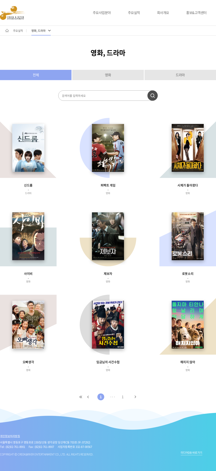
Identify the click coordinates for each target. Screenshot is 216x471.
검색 (152, 95)
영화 (108, 74)
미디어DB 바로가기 (191, 453)
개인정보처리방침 (10, 436)
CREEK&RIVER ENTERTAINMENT (13, 13)
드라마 (180, 74)
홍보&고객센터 (196, 12)
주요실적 (134, 12)
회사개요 (163, 12)
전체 (36, 74)
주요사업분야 (102, 12)
